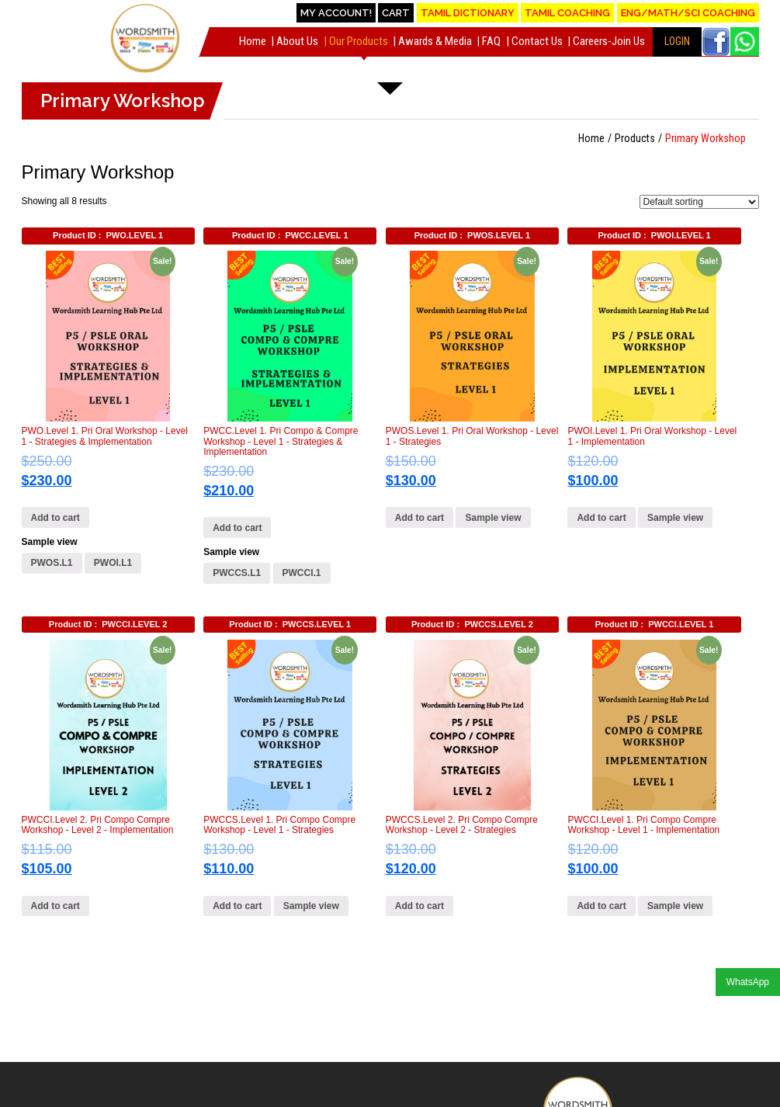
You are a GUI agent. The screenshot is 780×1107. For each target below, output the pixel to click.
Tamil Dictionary (468, 13)
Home (252, 41)
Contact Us (537, 41)
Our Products (358, 41)
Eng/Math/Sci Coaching (688, 13)
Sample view (50, 541)
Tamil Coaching (567, 13)
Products (635, 138)
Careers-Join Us (609, 41)
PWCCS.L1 (237, 572)
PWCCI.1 (302, 572)
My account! (336, 13)
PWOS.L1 (52, 562)
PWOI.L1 (113, 562)
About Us (297, 41)
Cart (396, 13)
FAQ (491, 41)
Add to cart (55, 517)
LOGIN (677, 41)
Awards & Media (435, 41)
